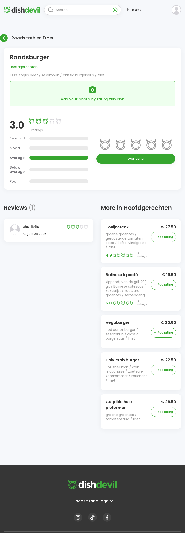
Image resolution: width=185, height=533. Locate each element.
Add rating (136, 159)
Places (134, 10)
